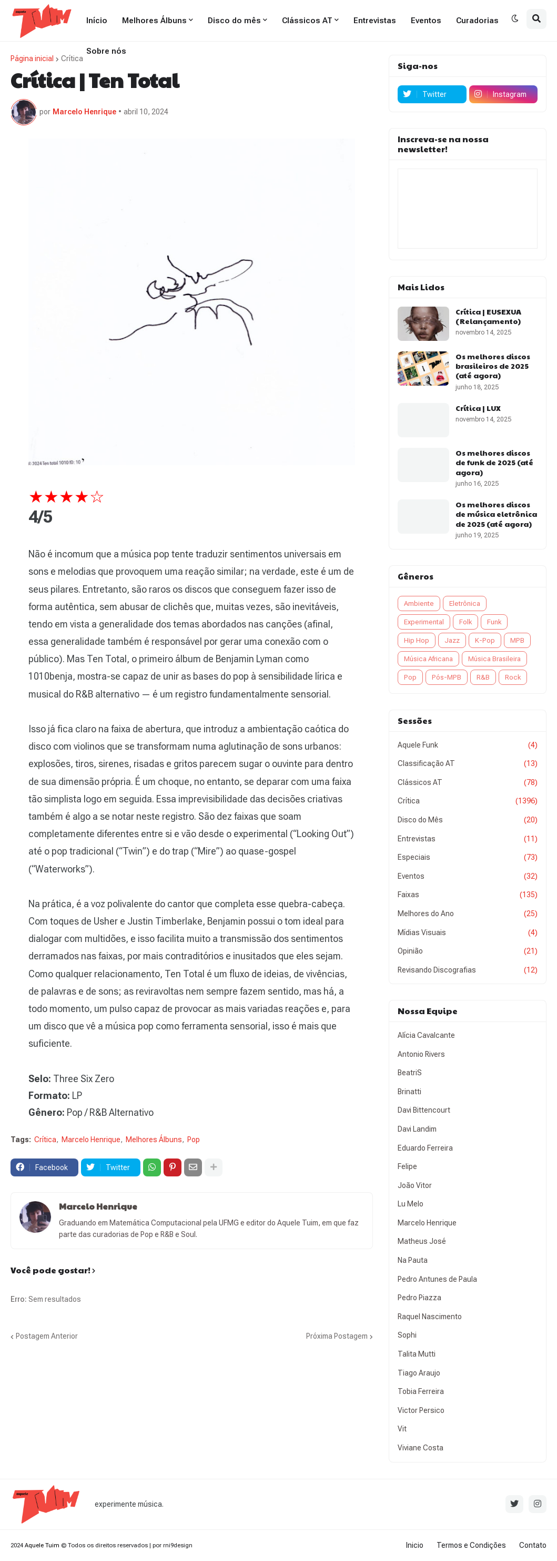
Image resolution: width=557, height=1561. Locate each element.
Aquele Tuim (42, 1545)
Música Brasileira (494, 659)
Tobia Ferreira (421, 1391)
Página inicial (32, 58)
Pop (193, 1139)
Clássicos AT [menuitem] (307, 20)
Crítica (72, 58)
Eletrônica (464, 603)
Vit (402, 1429)
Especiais (468, 857)
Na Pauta (413, 1260)
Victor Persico (421, 1410)
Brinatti (409, 1091)
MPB (517, 640)
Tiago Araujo (419, 1373)
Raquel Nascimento (430, 1316)
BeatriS (410, 1072)
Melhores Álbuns (154, 1139)
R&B (483, 677)
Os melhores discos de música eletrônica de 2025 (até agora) (496, 513)
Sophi (407, 1335)
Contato (532, 1545)
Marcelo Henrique (91, 1139)
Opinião (468, 951)
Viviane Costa (420, 1448)
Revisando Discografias (468, 970)
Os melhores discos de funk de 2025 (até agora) (494, 462)
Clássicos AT (468, 783)
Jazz (452, 640)
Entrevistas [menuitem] (374, 20)
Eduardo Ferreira (425, 1148)
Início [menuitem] (96, 20)
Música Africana (428, 659)
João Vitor (415, 1185)
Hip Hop (416, 640)
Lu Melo (410, 1204)
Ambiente (419, 603)
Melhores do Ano (468, 914)
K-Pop (485, 640)
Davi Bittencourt (424, 1110)
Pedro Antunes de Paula (437, 1279)
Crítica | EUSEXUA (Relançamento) (488, 316)
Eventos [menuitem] (426, 20)
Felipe (407, 1166)
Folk (465, 622)
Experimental (424, 622)
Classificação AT (468, 764)
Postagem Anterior (47, 1336)
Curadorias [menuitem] (477, 20)
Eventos (468, 876)
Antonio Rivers (421, 1054)
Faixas (468, 895)
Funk (494, 622)
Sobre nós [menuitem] (106, 51)
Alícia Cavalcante (426, 1035)
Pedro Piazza (419, 1297)
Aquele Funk (468, 745)
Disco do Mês (468, 820)
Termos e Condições (471, 1545)
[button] (514, 19)
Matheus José (422, 1241)
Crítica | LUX (478, 408)
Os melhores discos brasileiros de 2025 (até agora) (492, 365)
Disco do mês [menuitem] (234, 20)
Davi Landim (417, 1129)
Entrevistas (468, 839)
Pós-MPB (446, 677)
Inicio (414, 1545)
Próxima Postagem (337, 1336)
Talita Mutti (417, 1354)
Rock (513, 677)
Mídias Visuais (468, 933)
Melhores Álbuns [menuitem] (154, 20)
